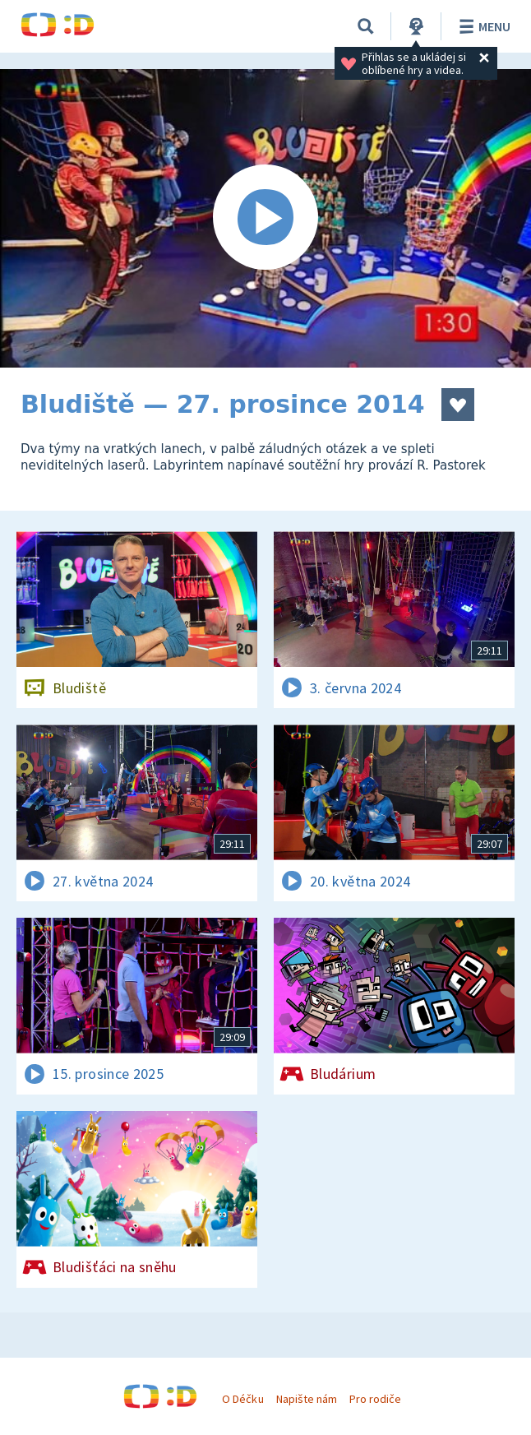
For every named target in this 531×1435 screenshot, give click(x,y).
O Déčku (242, 1398)
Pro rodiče (375, 1398)
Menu (482, 26)
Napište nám (306, 1398)
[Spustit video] (265, 218)
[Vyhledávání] (365, 26)
